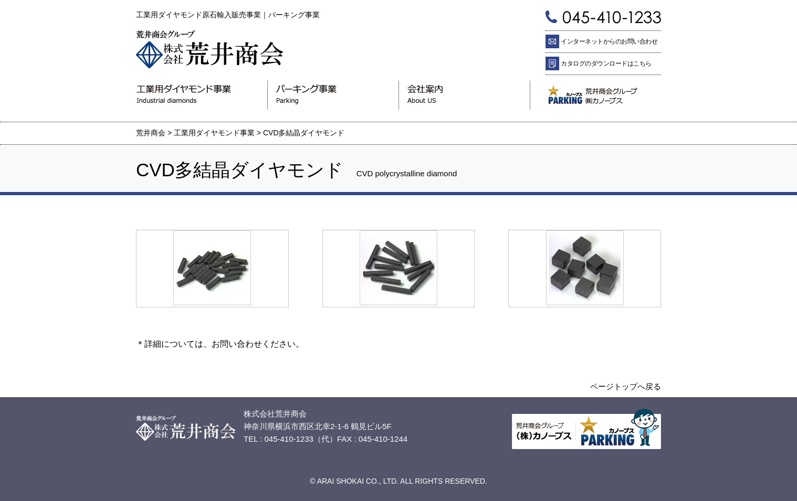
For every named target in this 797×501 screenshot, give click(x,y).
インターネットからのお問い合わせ (609, 41)
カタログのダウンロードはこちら (606, 63)
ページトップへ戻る (625, 386)
